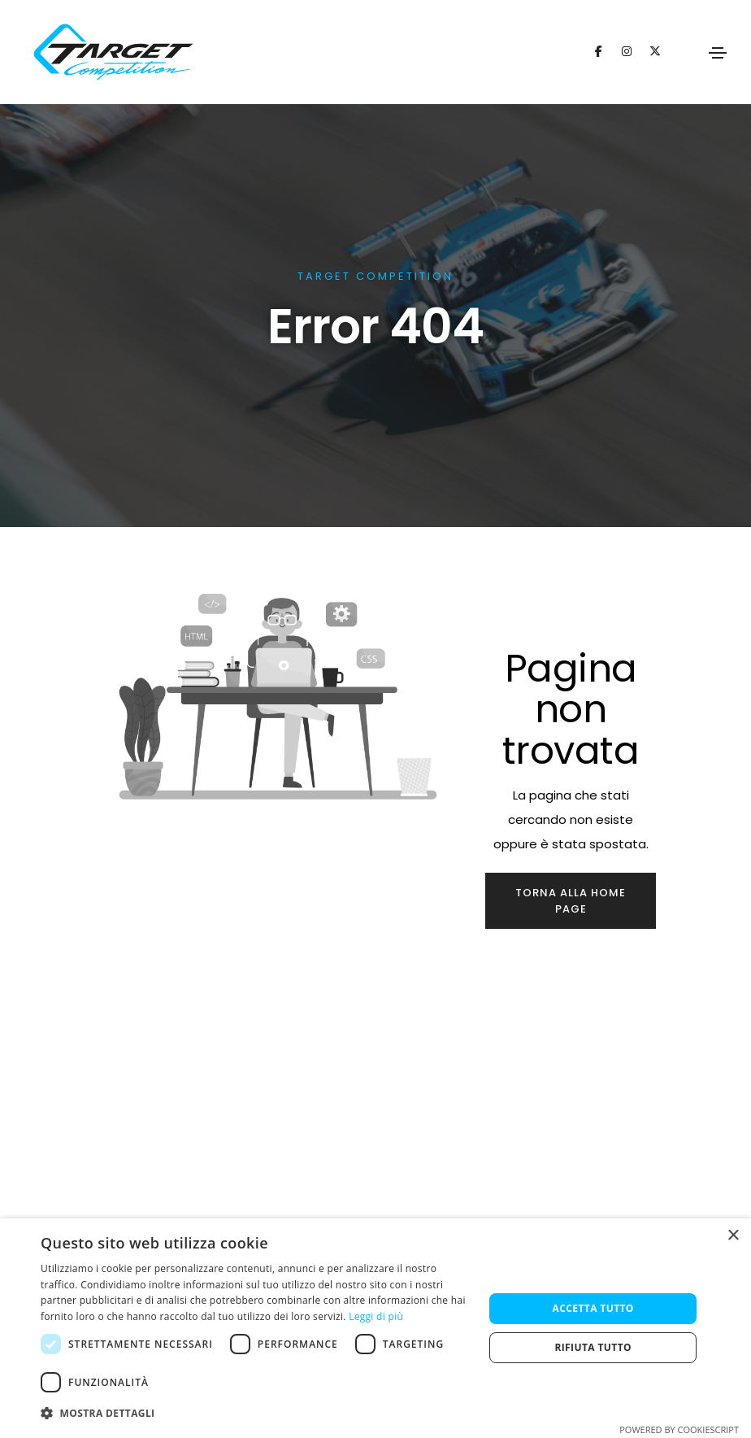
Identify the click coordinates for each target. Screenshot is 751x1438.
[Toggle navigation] (718, 53)
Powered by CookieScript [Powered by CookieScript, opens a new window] (679, 1429)
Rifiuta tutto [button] (593, 1347)
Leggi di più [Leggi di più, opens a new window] (376, 1316)
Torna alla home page (570, 901)
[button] (256, 1413)
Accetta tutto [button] (593, 1308)
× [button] (733, 1236)
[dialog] (375, 1328)
